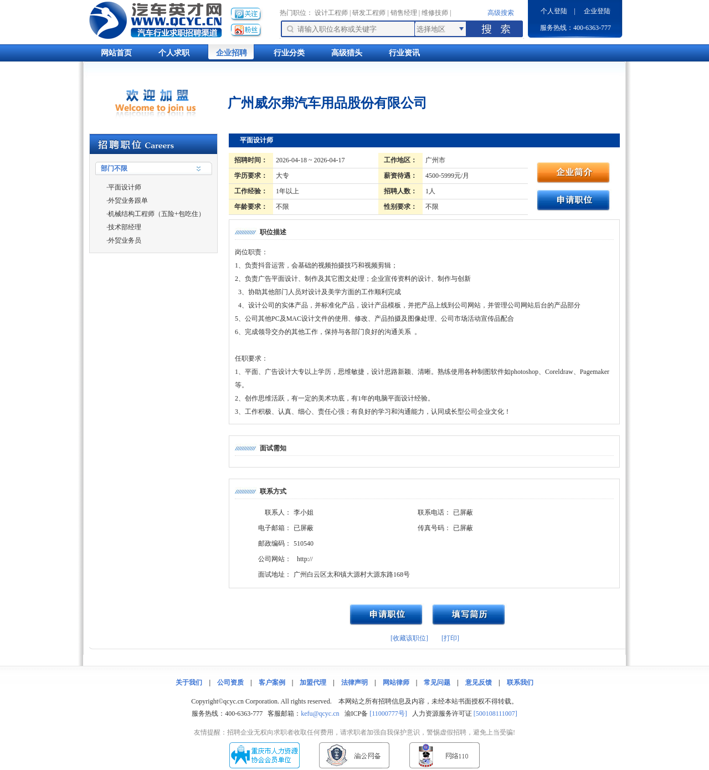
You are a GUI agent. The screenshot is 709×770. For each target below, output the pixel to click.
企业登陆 (597, 11)
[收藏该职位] (409, 638)
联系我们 (520, 682)
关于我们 (189, 682)
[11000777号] (388, 713)
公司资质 (230, 682)
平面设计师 (124, 187)
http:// (305, 559)
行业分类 (289, 53)
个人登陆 (554, 11)
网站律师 (396, 682)
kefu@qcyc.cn (320, 713)
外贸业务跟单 (128, 200)
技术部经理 (124, 227)
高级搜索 (500, 13)
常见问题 (437, 682)
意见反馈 (478, 682)
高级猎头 (346, 53)
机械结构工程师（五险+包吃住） (156, 214)
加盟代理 (313, 682)
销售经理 (404, 13)
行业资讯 (404, 53)
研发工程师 (369, 13)
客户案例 (272, 682)
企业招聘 (231, 53)
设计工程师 (331, 13)
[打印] (450, 638)
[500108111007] (495, 713)
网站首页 (116, 53)
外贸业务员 (124, 240)
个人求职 (173, 53)
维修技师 (435, 13)
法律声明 (354, 682)
